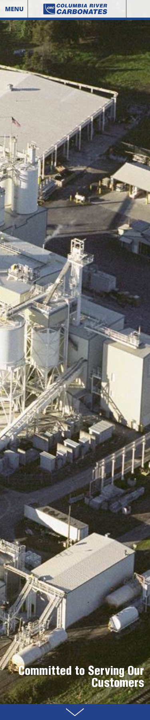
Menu (14, 9)
